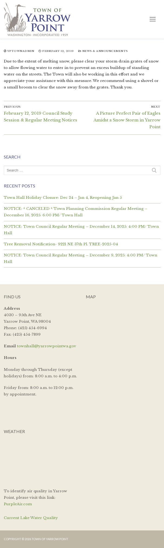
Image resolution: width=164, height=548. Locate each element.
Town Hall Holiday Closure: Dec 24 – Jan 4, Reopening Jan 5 (63, 197)
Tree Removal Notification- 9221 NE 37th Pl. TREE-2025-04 (61, 244)
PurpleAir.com (18, 504)
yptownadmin (19, 51)
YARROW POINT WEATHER (41, 460)
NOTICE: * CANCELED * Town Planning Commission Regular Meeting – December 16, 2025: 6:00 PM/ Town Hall (75, 211)
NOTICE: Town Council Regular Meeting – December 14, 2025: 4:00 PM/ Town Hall (81, 229)
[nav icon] (152, 19)
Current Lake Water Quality (31, 518)
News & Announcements (103, 51)
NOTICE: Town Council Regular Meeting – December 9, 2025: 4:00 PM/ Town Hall (80, 258)
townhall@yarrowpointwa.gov (46, 346)
